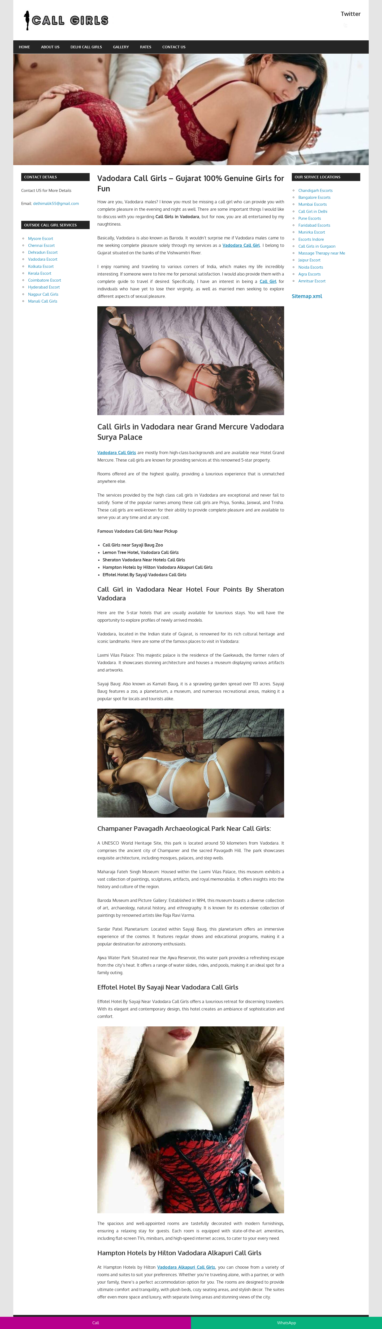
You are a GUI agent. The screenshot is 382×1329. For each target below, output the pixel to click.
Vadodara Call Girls (116, 452)
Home (24, 47)
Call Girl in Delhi (312, 211)
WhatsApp (286, 1322)
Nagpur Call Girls (43, 294)
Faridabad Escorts (314, 225)
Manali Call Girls (42, 301)
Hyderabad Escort (44, 287)
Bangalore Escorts (314, 197)
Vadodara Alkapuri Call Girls (186, 1267)
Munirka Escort (311, 232)
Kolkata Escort (41, 266)
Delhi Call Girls (86, 47)
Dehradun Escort (43, 252)
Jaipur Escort (309, 260)
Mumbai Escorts (312, 204)
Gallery (121, 47)
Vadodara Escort (42, 259)
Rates (145, 47)
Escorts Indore (311, 239)
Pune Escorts (309, 218)
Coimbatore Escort (44, 280)
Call (95, 1322)
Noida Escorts (310, 267)
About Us (50, 47)
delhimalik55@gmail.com (56, 203)
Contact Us (173, 47)
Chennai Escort (41, 245)
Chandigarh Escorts (315, 190)
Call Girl (268, 281)
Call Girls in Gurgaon (317, 246)
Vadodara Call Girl (241, 245)
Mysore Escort (40, 238)
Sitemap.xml (307, 296)
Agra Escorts (309, 274)
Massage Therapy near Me (321, 253)
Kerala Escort (39, 273)
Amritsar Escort (311, 280)
